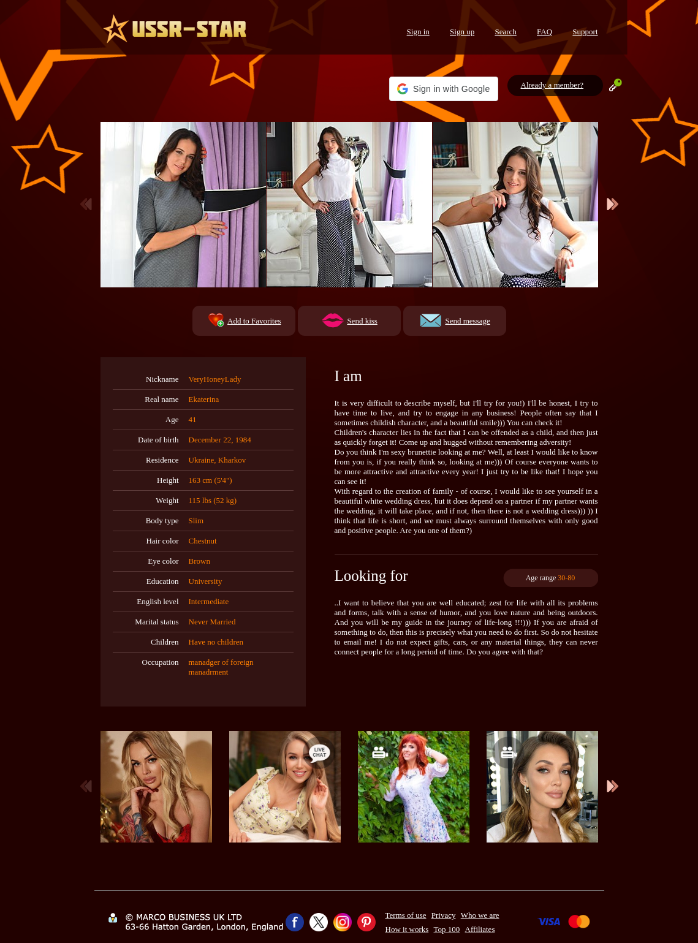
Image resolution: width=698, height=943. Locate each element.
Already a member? (552, 84)
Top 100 (447, 929)
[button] (443, 89)
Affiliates (480, 929)
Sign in (418, 31)
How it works (407, 929)
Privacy (443, 915)
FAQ (544, 31)
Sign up (462, 31)
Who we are (480, 915)
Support (584, 31)
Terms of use (406, 915)
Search (505, 31)
